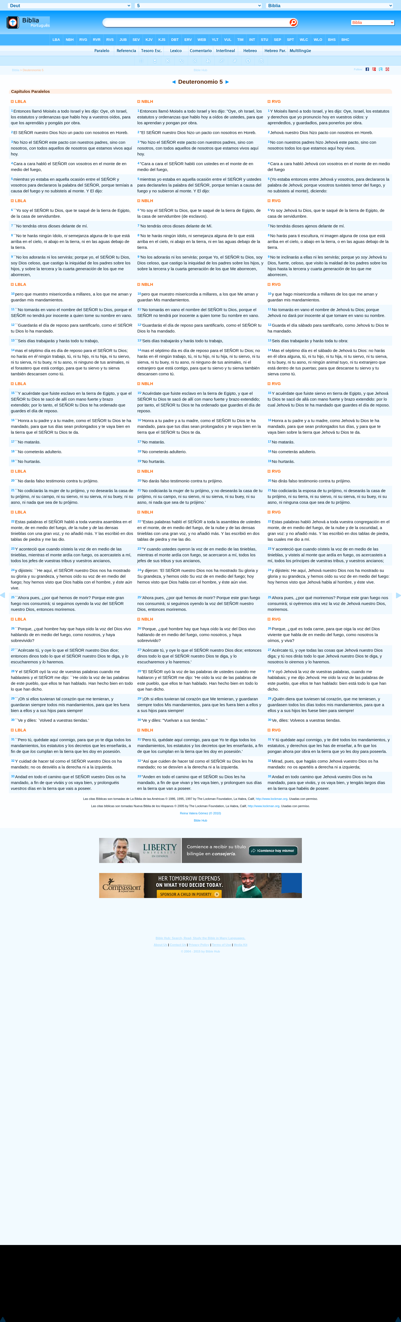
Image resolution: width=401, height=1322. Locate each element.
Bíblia (15, 70)
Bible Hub (200, 820)
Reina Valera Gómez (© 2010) (200, 813)
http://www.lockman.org (271, 798)
